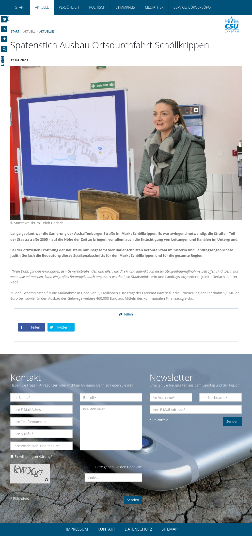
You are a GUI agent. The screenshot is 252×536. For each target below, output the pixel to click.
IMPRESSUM (77, 529)
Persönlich (69, 7)
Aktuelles (47, 31)
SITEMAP (170, 529)
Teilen (126, 314)
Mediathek (154, 7)
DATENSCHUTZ (138, 529)
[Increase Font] (4, 39)
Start (20, 7)
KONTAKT (106, 529)
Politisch (97, 7)
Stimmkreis (125, 7)
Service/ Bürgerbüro (192, 7)
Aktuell (42, 7)
